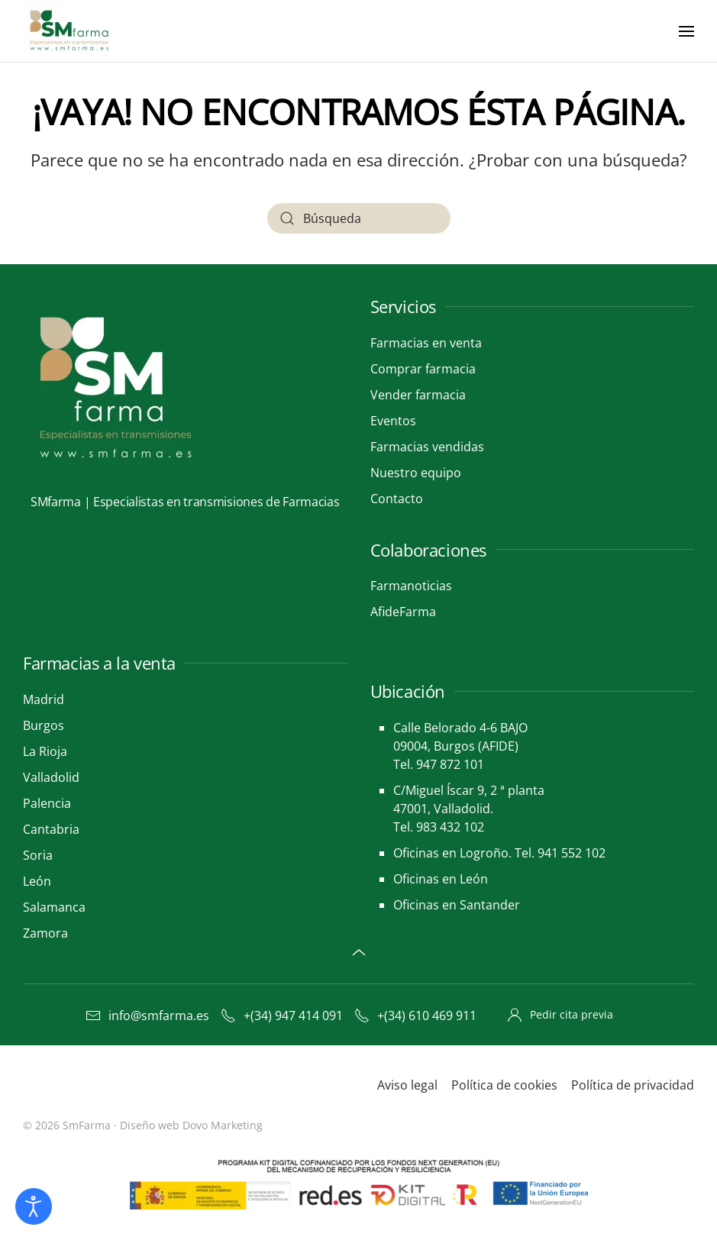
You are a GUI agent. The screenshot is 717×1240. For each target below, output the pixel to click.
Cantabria (51, 829)
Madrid (43, 699)
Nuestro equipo (415, 472)
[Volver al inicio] (71, 31)
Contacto (396, 498)
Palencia (47, 803)
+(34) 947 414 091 (282, 1015)
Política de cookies (504, 1085)
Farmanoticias (411, 585)
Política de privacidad (632, 1085)
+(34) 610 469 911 (415, 1015)
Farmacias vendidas (427, 446)
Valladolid (51, 777)
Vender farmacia (418, 394)
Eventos (393, 420)
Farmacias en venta (426, 342)
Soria (38, 855)
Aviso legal (407, 1085)
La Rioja (45, 751)
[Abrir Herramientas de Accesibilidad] (33, 1206)
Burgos (43, 725)
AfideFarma (403, 611)
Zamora (45, 933)
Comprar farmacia (423, 368)
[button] (686, 31)
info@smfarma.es (147, 1015)
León (37, 881)
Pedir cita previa (560, 1014)
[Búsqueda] (359, 218)
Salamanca (54, 907)
